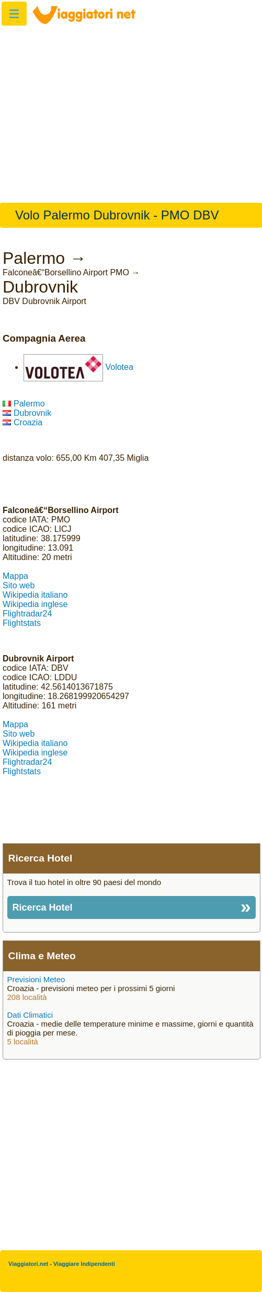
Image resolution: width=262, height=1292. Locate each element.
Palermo (24, 403)
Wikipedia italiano (35, 594)
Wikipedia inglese (35, 604)
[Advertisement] (131, 109)
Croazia (22, 422)
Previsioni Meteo (36, 979)
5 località (22, 1041)
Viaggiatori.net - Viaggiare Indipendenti (61, 1264)
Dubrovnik (27, 413)
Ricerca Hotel (43, 907)
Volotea (119, 367)
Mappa (15, 576)
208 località (27, 997)
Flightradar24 (27, 613)
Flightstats (22, 623)
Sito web (19, 585)
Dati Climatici (30, 1014)
